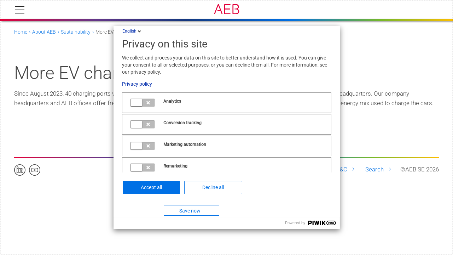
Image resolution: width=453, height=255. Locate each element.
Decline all (213, 187)
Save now (190, 211)
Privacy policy (137, 84)
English (132, 31)
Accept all (151, 187)
